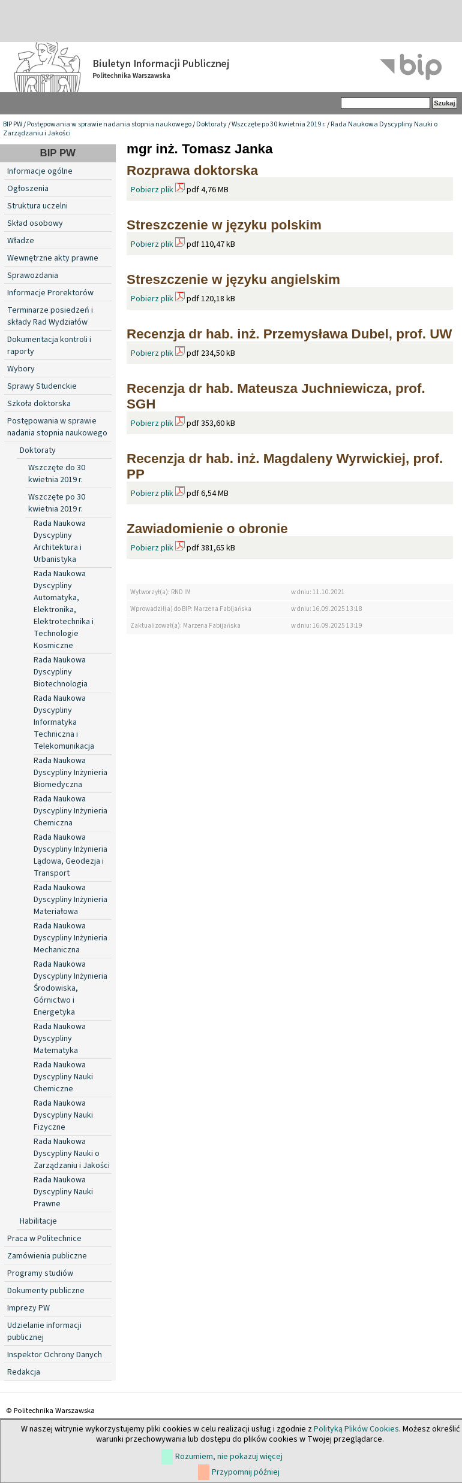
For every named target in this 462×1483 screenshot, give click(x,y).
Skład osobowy (35, 223)
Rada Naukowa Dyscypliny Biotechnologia (61, 672)
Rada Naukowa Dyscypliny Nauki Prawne (63, 1192)
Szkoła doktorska (39, 404)
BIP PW (12, 124)
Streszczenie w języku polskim (224, 224)
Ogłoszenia (28, 189)
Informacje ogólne (40, 171)
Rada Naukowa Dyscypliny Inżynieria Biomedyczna (70, 773)
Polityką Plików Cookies (356, 1429)
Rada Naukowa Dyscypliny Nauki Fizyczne (63, 1115)
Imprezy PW (28, 1308)
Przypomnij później (246, 1472)
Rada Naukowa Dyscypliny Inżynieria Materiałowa (70, 900)
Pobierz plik (152, 190)
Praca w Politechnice (44, 1239)
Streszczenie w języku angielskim (233, 279)
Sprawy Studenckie (42, 386)
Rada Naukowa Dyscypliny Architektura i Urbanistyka (60, 541)
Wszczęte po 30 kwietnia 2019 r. (279, 124)
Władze (20, 241)
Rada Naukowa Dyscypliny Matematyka (60, 1039)
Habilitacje (38, 1221)
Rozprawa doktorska (192, 170)
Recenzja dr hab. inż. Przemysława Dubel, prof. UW (289, 333)
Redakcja (23, 1372)
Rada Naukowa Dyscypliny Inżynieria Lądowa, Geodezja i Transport (70, 855)
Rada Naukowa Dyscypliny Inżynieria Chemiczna (70, 811)
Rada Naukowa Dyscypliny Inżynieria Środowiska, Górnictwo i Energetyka (70, 988)
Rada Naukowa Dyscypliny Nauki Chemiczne (63, 1077)
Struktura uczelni (37, 206)
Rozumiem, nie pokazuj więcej (229, 1457)
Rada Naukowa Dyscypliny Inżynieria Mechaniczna (70, 938)
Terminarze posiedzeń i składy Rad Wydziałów (50, 316)
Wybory (21, 369)
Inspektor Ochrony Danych (54, 1355)
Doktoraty (211, 124)
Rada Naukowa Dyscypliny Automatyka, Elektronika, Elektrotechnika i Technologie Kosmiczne (64, 610)
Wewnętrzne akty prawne (52, 258)
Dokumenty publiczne (46, 1291)
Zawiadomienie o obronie (207, 528)
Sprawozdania (32, 276)
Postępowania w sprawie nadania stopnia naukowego (109, 124)
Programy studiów (40, 1273)
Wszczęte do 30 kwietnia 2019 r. (56, 474)
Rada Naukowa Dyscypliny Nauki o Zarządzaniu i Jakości (72, 1154)
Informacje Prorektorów (50, 293)
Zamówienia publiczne (47, 1256)
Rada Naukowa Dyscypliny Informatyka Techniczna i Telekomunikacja (64, 722)
